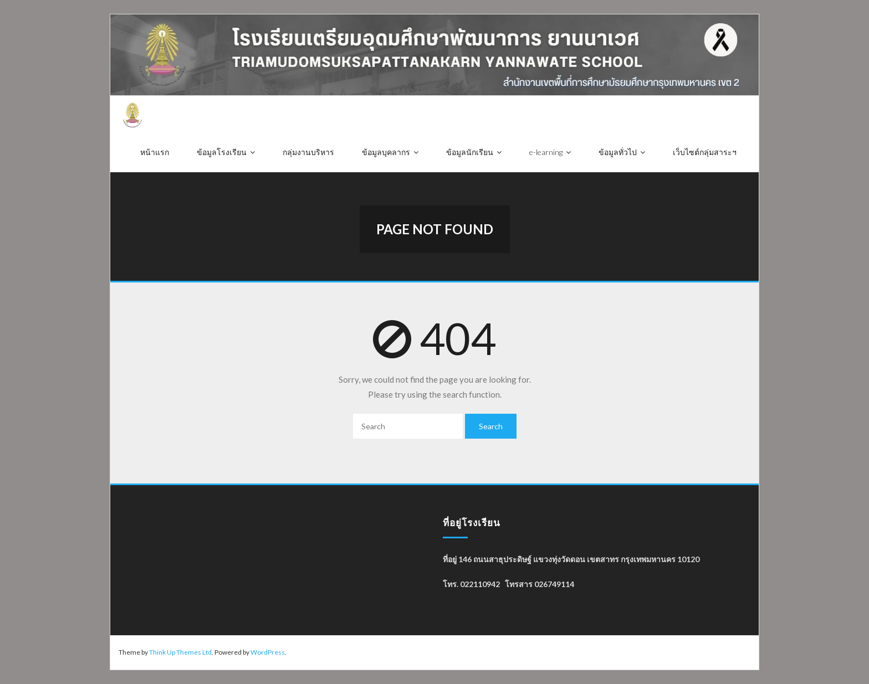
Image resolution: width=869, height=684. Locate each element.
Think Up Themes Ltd (180, 652)
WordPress (268, 652)
